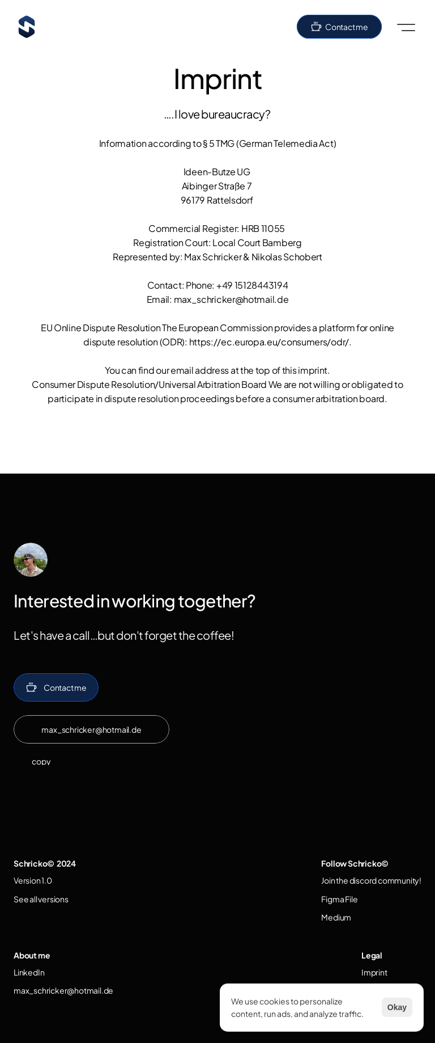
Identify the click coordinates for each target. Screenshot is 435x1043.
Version (27, 880)
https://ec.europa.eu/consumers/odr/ (269, 342)
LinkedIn (29, 972)
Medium (336, 917)
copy (41, 761)
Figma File (339, 899)
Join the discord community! (371, 880)
